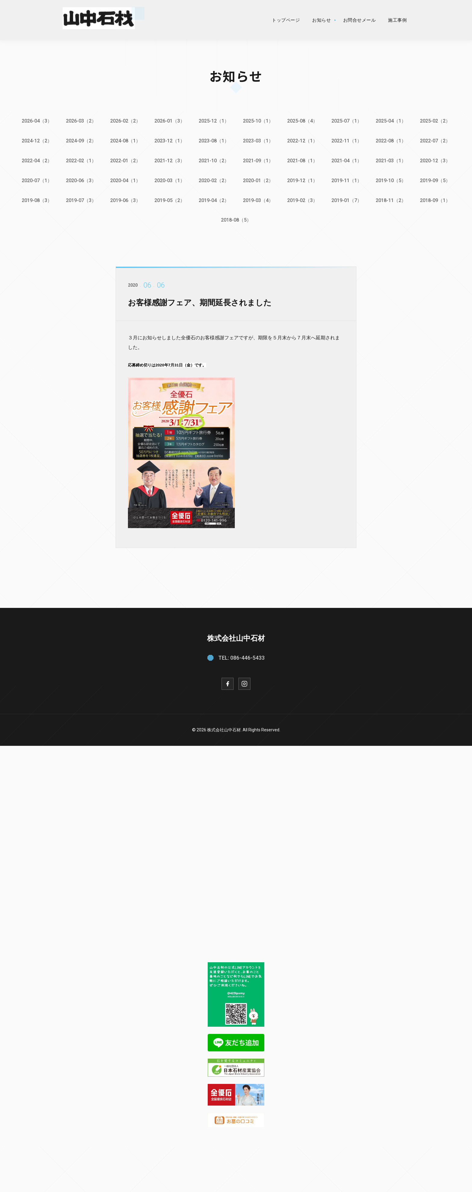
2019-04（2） (213, 199)
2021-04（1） (348, 160)
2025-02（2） (438, 121)
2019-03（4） (258, 199)
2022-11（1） (348, 140)
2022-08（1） (393, 140)
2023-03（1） (258, 140)
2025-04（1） (393, 121)
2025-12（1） (213, 121)
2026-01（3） (169, 121)
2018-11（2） (393, 199)
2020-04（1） (124, 179)
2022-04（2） (34, 160)
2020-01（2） (258, 179)
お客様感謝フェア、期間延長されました (205, 310)
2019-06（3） (124, 199)
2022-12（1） (303, 140)
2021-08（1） (303, 160)
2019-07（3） (79, 199)
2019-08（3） (34, 199)
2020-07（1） (34, 179)
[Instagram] (244, 682)
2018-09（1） (438, 199)
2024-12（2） (34, 140)
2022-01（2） (124, 160)
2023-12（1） (169, 140)
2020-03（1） (169, 179)
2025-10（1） (258, 121)
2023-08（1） (213, 140)
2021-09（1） (258, 160)
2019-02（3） (303, 199)
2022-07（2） (438, 140)
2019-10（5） (393, 179)
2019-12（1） (303, 179)
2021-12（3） (169, 160)
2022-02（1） (79, 160)
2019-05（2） (169, 199)
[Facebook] (228, 682)
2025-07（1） (348, 121)
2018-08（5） (236, 218)
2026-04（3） (34, 121)
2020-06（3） (79, 179)
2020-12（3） (438, 160)
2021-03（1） (393, 160)
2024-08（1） (124, 140)
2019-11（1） (348, 179)
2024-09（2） (79, 140)
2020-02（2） (213, 179)
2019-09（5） (438, 179)
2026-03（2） (79, 121)
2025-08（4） (303, 121)
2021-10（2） (213, 160)
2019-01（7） (348, 199)
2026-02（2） (124, 121)
